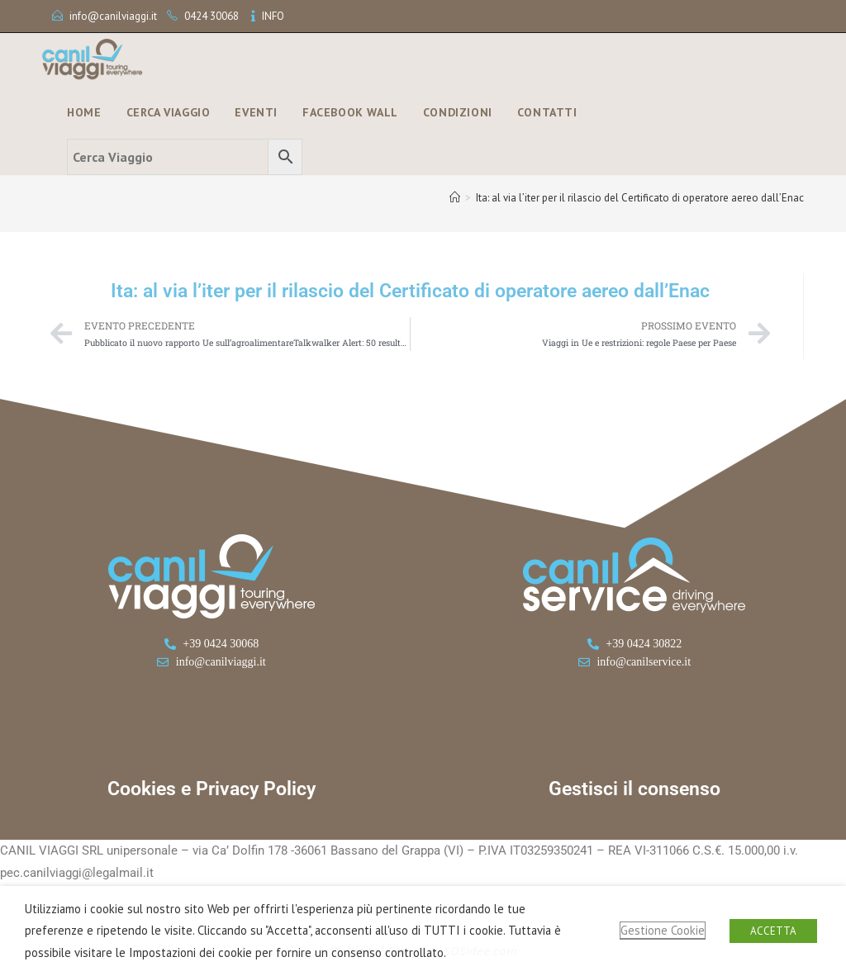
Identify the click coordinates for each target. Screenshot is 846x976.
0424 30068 (211, 16)
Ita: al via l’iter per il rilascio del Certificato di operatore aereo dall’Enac (640, 198)
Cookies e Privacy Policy (211, 789)
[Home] (454, 198)
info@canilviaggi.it (113, 16)
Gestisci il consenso (634, 789)
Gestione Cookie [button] (662, 930)
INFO (273, 16)
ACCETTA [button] (773, 931)
